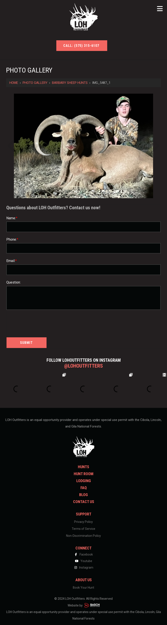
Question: (13, 282)
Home (13, 83)
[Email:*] (83, 269)
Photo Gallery (35, 83)
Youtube (83, 561)
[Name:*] (83, 226)
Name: (11, 218)
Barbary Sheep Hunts (70, 83)
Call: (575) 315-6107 (81, 46)
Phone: (12, 239)
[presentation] (31, 322)
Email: (11, 261)
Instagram (84, 567)
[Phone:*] (83, 248)
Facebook (83, 554)
